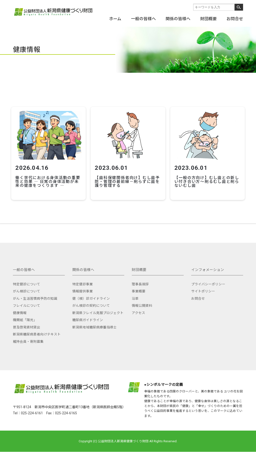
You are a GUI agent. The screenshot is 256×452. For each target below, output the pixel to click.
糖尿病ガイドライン (87, 318)
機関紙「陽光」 (25, 318)
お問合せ (235, 18)
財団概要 (208, 18)
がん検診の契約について (91, 303)
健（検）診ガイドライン (91, 296)
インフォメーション (207, 267)
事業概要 (138, 289)
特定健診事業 (82, 282)
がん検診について (26, 289)
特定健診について (26, 282)
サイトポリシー (203, 289)
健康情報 (20, 311)
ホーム (115, 18)
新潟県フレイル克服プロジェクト (97, 311)
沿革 (135, 296)
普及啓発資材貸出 (26, 325)
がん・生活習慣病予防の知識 (35, 296)
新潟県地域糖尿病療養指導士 (94, 325)
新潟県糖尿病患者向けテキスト (37, 332)
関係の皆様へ (178, 18)
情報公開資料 (142, 303)
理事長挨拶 (140, 282)
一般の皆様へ (143, 18)
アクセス (138, 311)
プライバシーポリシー (208, 282)
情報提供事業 (82, 289)
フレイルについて (26, 303)
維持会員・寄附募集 (28, 339)
